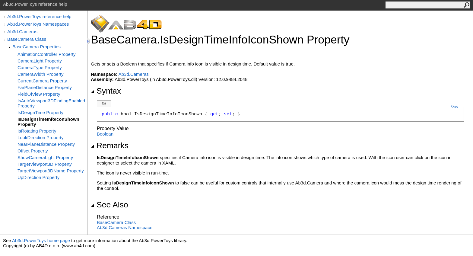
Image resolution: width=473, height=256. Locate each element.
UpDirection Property (38, 177)
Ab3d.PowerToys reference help (39, 16)
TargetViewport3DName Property (50, 170)
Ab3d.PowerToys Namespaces (38, 24)
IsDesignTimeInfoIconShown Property (48, 122)
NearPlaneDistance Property (46, 144)
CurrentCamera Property (42, 80)
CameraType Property (39, 67)
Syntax (106, 90)
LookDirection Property (40, 137)
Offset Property (32, 150)
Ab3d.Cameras (22, 31)
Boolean (105, 133)
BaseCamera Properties (36, 46)
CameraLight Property (39, 60)
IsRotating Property (36, 130)
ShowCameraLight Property (45, 157)
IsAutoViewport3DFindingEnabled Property (51, 103)
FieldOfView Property (38, 94)
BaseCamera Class (26, 39)
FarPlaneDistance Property (44, 87)
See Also (109, 204)
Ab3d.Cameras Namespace (124, 227)
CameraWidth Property (40, 74)
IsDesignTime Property (40, 112)
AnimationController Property (46, 54)
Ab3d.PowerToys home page (41, 240)
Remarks (110, 145)
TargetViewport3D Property (44, 164)
